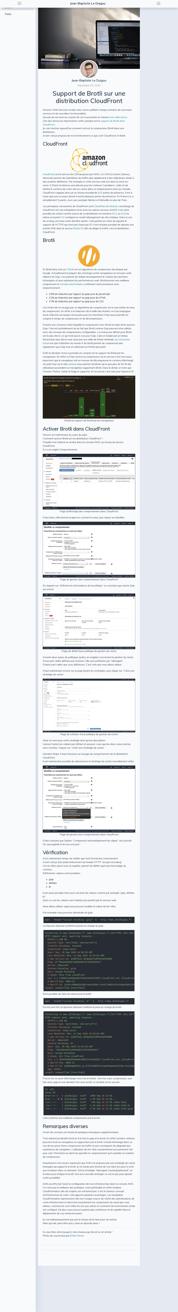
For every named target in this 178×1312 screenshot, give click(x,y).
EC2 (114, 213)
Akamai (113, 206)
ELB (123, 213)
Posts (8, 14)
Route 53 (78, 228)
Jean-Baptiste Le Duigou (87, 3)
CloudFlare (100, 206)
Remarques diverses (65, 1126)
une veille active (118, 117)
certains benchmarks (71, 284)
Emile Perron (77, 1235)
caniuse (72, 364)
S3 (62, 217)
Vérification (55, 852)
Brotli (49, 240)
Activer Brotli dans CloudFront (76, 429)
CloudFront (55, 144)
